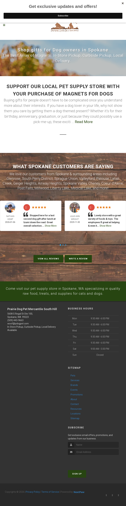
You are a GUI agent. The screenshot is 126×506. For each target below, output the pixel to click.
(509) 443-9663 (15, 320)
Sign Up (77, 474)
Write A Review (78, 258)
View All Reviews (48, 258)
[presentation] (85, 461)
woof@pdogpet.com (18, 324)
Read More (84, 122)
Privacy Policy (33, 492)
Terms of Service (50, 492)
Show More (51, 225)
